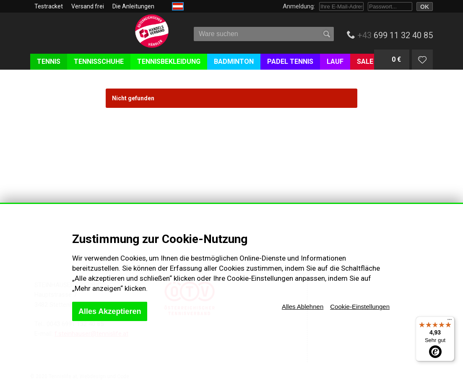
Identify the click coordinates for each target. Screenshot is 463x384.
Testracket (48, 6)
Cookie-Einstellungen (360, 306)
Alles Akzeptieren (109, 311)
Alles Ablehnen (302, 306)
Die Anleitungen (133, 6)
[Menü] (450, 321)
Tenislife (79, 37)
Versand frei (87, 6)
